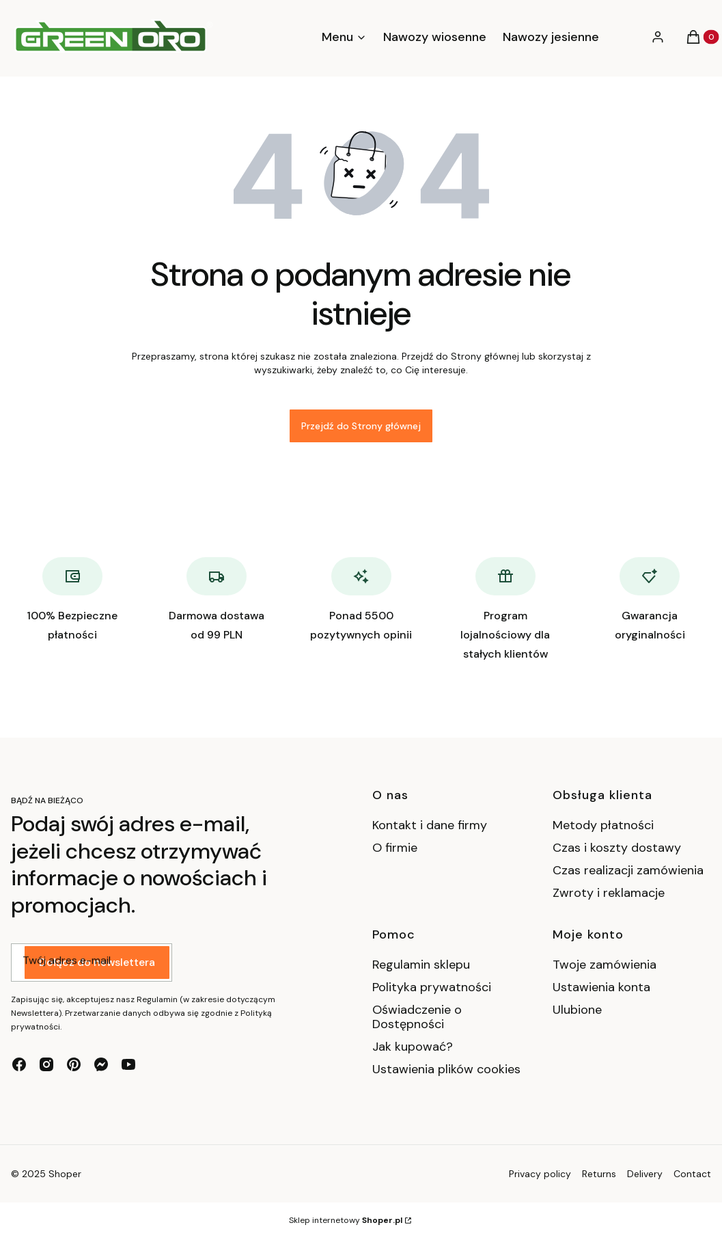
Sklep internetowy (345, 1220)
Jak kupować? (412, 1046)
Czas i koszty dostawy (617, 847)
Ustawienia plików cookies (446, 1069)
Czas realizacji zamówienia (628, 870)
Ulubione (577, 1009)
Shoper (64, 1174)
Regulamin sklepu (421, 964)
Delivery (645, 1174)
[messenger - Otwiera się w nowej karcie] (101, 1064)
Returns (599, 1174)
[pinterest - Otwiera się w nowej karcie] (74, 1064)
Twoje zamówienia (604, 964)
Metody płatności (603, 825)
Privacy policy (540, 1174)
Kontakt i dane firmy (429, 825)
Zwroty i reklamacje (609, 893)
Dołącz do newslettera (97, 963)
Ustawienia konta (601, 987)
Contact (692, 1174)
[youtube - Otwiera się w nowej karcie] (128, 1064)
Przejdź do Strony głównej (361, 426)
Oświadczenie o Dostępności (417, 1016)
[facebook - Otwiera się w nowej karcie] (19, 1064)
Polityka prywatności (431, 987)
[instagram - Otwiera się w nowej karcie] (46, 1064)
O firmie (394, 847)
